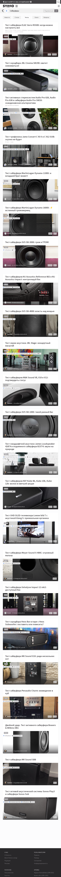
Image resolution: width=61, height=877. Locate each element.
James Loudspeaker (33, 457)
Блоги (36, 17)
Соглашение (37, 861)
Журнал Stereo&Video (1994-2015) (44, 873)
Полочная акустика (22, 113)
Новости (7, 17)
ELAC (14, 39)
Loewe (36, 526)
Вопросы (46, 17)
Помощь (36, 858)
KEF (14, 491)
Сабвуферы (14, 11)
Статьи (17, 17)
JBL (22, 73)
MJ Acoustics (16, 287)
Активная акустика (9, 113)
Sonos (32, 802)
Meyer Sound (16, 563)
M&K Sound (16, 388)
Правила (36, 855)
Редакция (7, 861)
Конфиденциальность (41, 863)
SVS (14, 250)
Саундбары (7, 73)
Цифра (6, 802)
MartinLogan (16, 184)
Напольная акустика (35, 113)
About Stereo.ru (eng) (10, 858)
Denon (23, 632)
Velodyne (15, 598)
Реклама (7, 863)
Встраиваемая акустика (11, 457)
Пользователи (8, 873)
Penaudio (15, 701)
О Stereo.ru (7, 855)
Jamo (27, 149)
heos (28, 632)
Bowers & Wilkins (17, 735)
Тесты (27, 17)
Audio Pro (7, 114)
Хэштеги (7, 875)
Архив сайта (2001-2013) (41, 875)
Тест (6, 36)
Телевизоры (7, 526)
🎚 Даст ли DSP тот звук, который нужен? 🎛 (17, 2)
